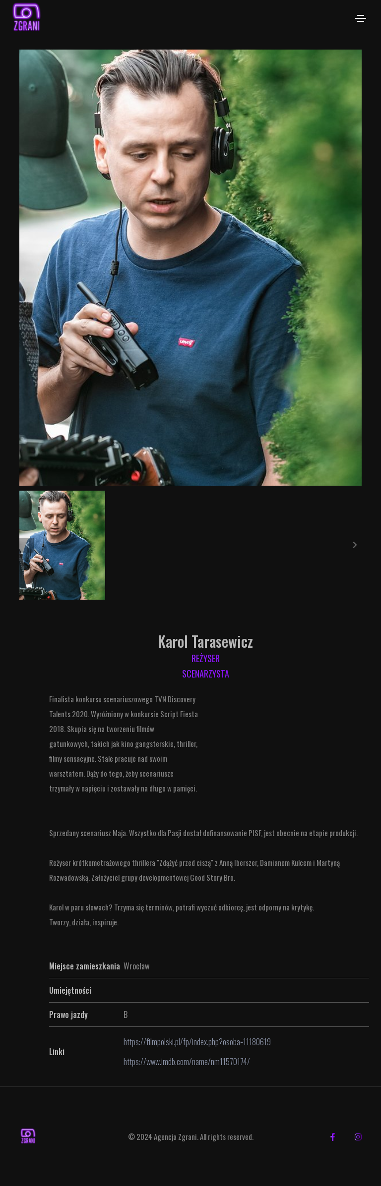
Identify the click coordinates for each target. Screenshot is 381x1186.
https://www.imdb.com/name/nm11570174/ (187, 1062)
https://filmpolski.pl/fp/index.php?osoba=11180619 (197, 1042)
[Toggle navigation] (360, 18)
